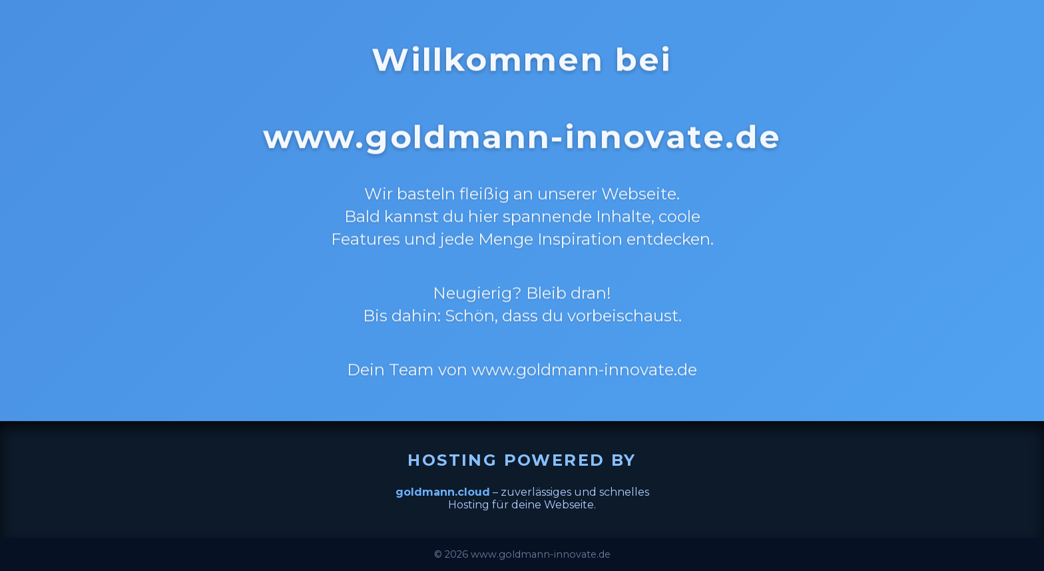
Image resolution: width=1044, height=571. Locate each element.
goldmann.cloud (442, 492)
